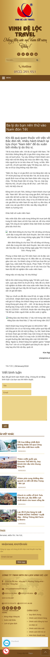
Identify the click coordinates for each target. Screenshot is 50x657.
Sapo (31, 653)
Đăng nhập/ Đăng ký (12, 617)
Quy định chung (35, 615)
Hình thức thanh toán (37, 635)
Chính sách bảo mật (36, 628)
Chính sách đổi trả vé (37, 632)
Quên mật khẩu (10, 620)
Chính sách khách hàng (38, 618)
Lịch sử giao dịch (10, 623)
